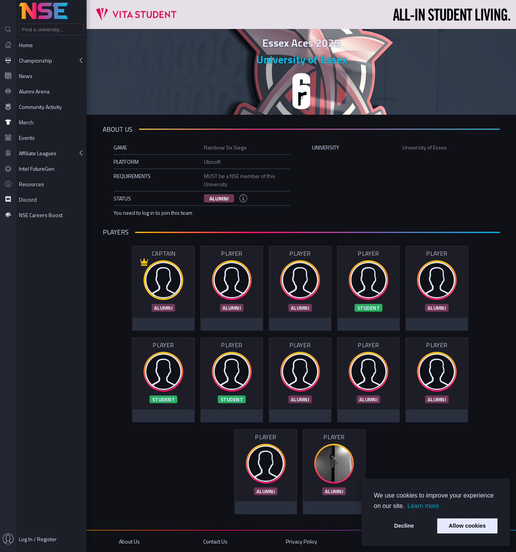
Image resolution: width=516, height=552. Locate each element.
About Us (129, 541)
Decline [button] (404, 526)
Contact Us (215, 541)
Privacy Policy (301, 541)
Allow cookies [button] (467, 526)
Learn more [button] (423, 506)
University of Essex (301, 59)
